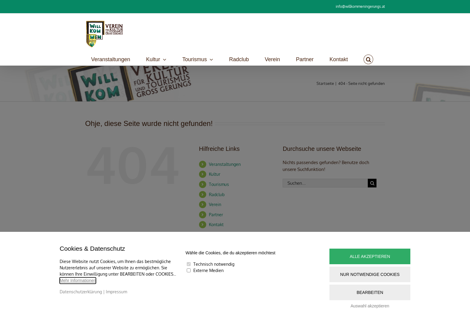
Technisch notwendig (213, 264)
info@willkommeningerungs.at (360, 6)
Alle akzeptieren (370, 256)
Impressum (116, 291)
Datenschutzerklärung (81, 291)
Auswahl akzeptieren (369, 306)
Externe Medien (208, 270)
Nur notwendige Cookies (370, 274)
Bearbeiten (370, 292)
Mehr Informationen (78, 280)
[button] (368, 59)
